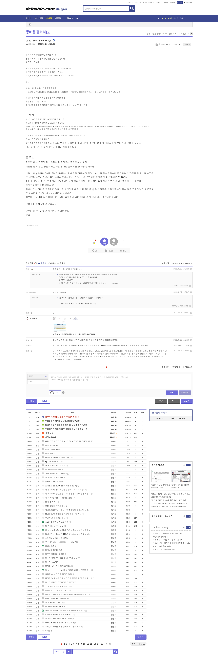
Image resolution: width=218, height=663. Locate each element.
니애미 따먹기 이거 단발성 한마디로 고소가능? (63, 490)
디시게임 (159, 2)
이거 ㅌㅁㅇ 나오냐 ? (52, 602)
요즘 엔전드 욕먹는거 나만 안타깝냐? (167, 540)
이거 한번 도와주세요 (52, 478)
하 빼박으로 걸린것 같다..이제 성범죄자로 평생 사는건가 (66, 494)
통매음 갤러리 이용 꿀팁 (53, 606)
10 (84, 644)
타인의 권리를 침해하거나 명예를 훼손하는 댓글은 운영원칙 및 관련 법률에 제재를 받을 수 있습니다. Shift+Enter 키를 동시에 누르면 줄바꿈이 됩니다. (90, 378)
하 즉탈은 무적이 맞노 (52, 526)
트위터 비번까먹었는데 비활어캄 (57, 615)
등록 (171, 393)
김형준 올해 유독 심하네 (162, 546)
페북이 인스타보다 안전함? (55, 598)
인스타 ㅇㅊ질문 (50, 562)
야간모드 (188, 2)
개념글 (44, 401)
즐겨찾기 (159, 419)
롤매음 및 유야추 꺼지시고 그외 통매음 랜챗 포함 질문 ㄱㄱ (66, 578)
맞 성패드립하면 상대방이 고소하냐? (59, 542)
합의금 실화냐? (50, 449)
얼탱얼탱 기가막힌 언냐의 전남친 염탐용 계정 (169, 507)
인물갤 (145, 2)
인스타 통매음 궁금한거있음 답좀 (57, 582)
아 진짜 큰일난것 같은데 (53, 465)
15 (102, 644)
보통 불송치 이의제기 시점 (54, 506)
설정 (148, 34)
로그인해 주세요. (159, 413)
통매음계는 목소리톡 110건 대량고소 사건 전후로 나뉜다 (66, 534)
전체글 (31, 401)
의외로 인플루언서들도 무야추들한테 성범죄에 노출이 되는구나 (66, 510)
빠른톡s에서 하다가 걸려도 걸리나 (58, 574)
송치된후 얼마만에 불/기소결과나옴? (59, 486)
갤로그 (151, 2)
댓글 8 (187, 44)
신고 (123, 250)
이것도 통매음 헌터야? (53, 554)
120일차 (47, 631)
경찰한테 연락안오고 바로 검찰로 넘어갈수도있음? (64, 594)
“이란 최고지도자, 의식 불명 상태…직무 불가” (168, 500)
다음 (106, 644)
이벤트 (166, 2)
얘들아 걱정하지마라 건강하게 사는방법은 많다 (63, 610)
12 (91, 644)
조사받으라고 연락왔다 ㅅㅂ (55, 590)
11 (87, 644)
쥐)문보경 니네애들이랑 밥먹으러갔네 (167, 534)
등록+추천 (185, 393)
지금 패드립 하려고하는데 (54, 474)
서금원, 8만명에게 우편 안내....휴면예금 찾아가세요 (74, 334)
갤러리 (130, 2)
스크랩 (156, 44)
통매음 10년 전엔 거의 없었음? (56, 566)
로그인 (179, 2)
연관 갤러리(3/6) (159, 34)
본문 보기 (166, 263)
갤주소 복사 (173, 34)
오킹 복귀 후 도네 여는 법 (161, 497)
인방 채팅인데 (49, 445)
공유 (95, 250)
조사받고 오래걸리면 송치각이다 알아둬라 (61, 627)
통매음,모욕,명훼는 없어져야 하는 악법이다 (61, 514)
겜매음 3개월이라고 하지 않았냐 (57, 619)
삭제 (191, 269)
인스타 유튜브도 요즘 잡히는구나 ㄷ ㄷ (60, 558)
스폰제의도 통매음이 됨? (54, 538)
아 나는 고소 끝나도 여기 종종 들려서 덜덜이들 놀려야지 (66, 530)
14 (98, 644)
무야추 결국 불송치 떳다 (53, 518)
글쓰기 (186, 401)
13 (95, 644)
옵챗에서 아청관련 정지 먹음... (56, 457)
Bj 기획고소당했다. (51, 461)
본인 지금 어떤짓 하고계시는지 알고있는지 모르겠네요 (66, 441)
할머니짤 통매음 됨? (52, 550)
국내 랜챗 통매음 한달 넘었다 (56, 586)
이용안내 (184, 34)
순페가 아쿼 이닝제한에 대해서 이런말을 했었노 (171, 543)
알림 (182, 419)
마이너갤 (138, 2)
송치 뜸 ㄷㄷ (48, 502)
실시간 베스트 (158, 465)
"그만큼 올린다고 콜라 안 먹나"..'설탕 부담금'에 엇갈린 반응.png (171, 503)
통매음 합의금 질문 (51, 469)
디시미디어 (157, 516)
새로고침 (189, 263)
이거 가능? (48, 546)
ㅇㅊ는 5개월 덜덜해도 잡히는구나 (58, 623)
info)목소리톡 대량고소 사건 (55, 522)
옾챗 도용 (47, 453)
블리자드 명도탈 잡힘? (53, 482)
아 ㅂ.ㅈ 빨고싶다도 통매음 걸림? (57, 498)
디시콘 (172, 2)
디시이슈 (168, 516)
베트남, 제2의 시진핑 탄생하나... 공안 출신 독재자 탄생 (171, 494)
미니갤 (49, 18)
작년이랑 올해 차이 (160, 537)
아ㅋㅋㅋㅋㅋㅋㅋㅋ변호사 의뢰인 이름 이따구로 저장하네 (66, 570)
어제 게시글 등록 (170, 18)
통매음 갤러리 (38, 32)
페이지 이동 (138, 644)
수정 (161, 401)
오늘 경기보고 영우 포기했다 (164, 549)
